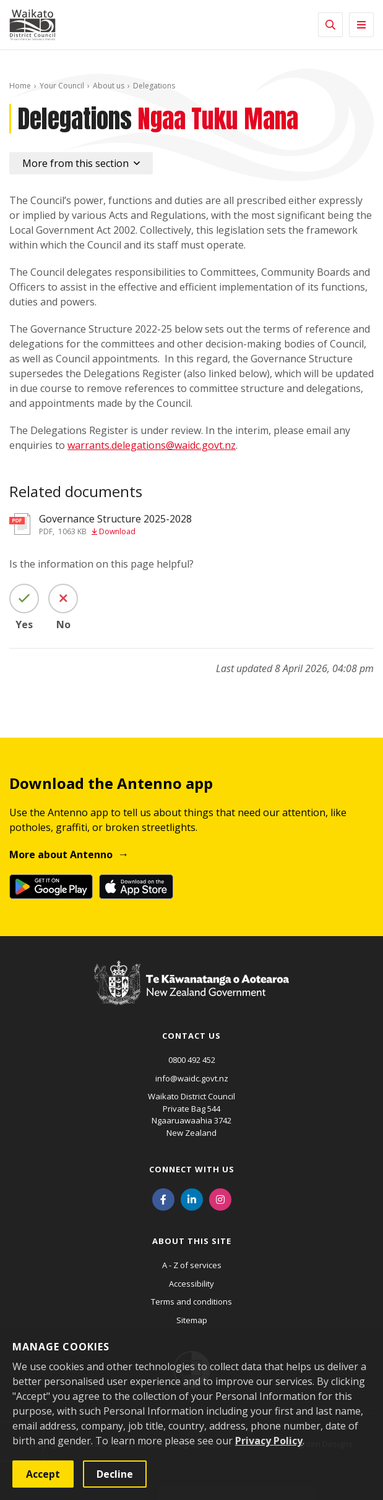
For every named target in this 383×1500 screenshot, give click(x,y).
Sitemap (191, 1320)
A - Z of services (192, 1265)
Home (20, 85)
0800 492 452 (191, 1059)
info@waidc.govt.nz (191, 1078)
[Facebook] (163, 1198)
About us (108, 85)
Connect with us (192, 1169)
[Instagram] (220, 1198)
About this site (191, 1240)
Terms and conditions (191, 1301)
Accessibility (191, 1283)
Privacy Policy (269, 1440)
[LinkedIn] (192, 1198)
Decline (115, 1474)
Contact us (191, 1035)
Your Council (62, 85)
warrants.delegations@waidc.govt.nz (151, 445)
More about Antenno (61, 854)
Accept (43, 1474)
